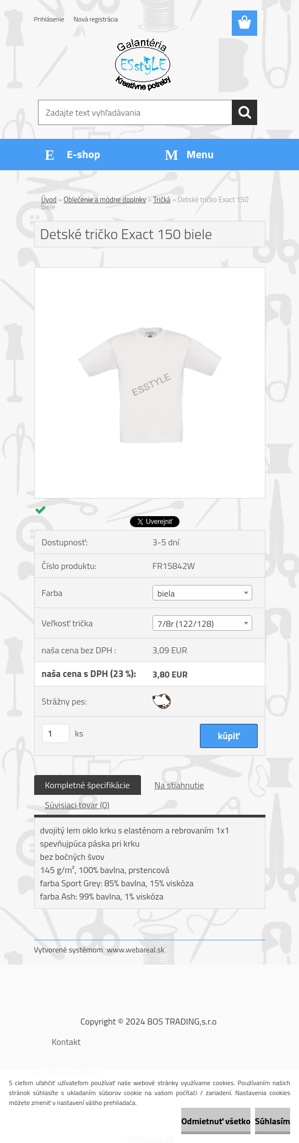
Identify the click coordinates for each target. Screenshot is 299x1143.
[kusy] (55, 733)
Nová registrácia (96, 19)
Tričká (161, 199)
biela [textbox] (166, 593)
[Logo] (143, 63)
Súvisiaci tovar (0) (77, 804)
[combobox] (202, 592)
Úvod (49, 199)
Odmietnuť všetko (216, 1121)
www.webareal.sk (136, 949)
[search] (244, 112)
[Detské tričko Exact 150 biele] (150, 272)
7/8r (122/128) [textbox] (185, 623)
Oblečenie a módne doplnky (105, 199)
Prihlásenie (49, 19)
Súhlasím (272, 1121)
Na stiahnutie (179, 785)
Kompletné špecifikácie (87, 785)
